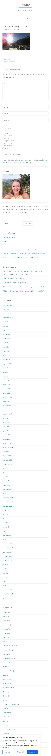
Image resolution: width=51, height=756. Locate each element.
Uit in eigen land (8, 729)
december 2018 (7, 498)
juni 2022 (5, 343)
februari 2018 (6, 535)
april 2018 (5, 527)
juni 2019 (5, 472)
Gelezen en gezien (8, 646)
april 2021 (5, 380)
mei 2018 (5, 523)
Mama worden (7, 687)
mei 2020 (5, 426)
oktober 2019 (6, 456)
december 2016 (7, 590)
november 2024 (7, 305)
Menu (26, 18)
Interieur (5, 667)
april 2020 (5, 431)
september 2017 (7, 556)
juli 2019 (5, 468)
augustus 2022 (7, 338)
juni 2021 (5, 372)
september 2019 (7, 460)
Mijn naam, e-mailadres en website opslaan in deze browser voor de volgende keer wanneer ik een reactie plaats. (9, 137)
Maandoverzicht (7, 683)
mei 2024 (5, 309)
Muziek (4, 700)
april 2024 (5, 313)
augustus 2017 (7, 560)
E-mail (7, 114)
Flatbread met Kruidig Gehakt (12, 271)
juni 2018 (5, 518)
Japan (4, 675)
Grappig (5, 654)
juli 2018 (5, 514)
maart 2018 (6, 531)
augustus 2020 (7, 414)
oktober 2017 (6, 552)
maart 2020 (6, 435)
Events (4, 637)
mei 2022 (5, 347)
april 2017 (5, 577)
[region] (20, 745)
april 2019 (5, 481)
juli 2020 (5, 418)
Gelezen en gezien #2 (9, 238)
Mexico (4, 696)
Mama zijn (5, 692)
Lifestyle (5, 679)
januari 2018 (6, 539)
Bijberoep (5, 620)
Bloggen (5, 625)
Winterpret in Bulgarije (14, 60)
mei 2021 (5, 376)
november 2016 (7, 594)
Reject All (20, 752)
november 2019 (7, 451)
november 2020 (7, 401)
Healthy (5, 662)
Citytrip (5, 633)
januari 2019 (6, 493)
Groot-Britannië (7, 658)
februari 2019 (6, 489)
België (4, 616)
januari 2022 (6, 355)
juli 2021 (5, 368)
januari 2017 (6, 585)
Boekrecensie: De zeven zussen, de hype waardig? (19, 249)
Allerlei (5, 612)
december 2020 (7, 397)
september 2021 (7, 359)
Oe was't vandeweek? (9, 704)
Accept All (32, 752)
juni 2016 (5, 598)
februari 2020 (6, 439)
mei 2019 (5, 477)
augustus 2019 (7, 464)
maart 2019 (6, 485)
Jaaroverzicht (7, 671)
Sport (4, 721)
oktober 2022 (6, 334)
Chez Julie (6, 283)
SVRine (25, 5)
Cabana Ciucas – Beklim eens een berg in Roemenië (20, 257)
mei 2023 (5, 326)
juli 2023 (5, 322)
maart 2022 (6, 351)
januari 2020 (6, 443)
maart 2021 (6, 385)
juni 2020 (5, 422)
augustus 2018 (7, 510)
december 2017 (7, 544)
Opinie (4, 708)
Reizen (4, 717)
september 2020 (7, 410)
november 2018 (7, 502)
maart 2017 (6, 581)
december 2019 (7, 447)
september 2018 (7, 506)
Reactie (7, 83)
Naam (6, 107)
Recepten (5, 713)
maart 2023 (6, 330)
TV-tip (4, 725)
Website (7, 120)
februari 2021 (6, 389)
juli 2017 (5, 565)
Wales (4, 734)
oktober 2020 (6, 405)
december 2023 (7, 318)
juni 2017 (5, 569)
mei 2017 (5, 573)
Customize (8, 752)
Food (4, 641)
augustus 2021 (7, 364)
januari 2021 (6, 393)
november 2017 (7, 548)
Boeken (5, 629)
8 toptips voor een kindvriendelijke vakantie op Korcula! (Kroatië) (24, 253)
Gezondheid (6, 650)
